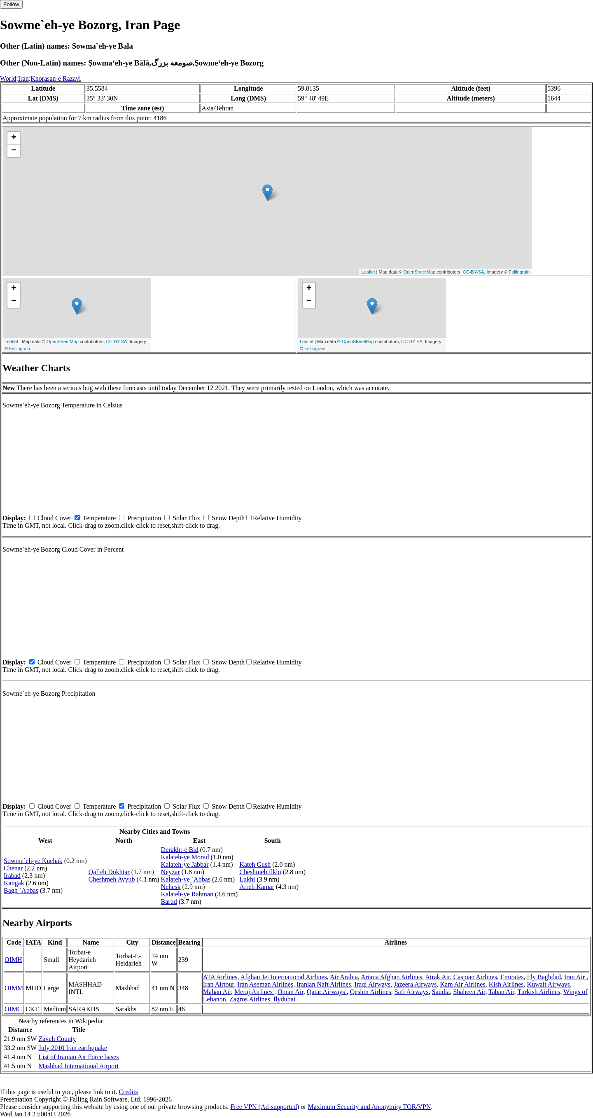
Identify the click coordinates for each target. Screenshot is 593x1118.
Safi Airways (412, 991)
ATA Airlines (220, 976)
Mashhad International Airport (78, 1065)
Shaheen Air (469, 991)
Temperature (99, 518)
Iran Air (575, 976)
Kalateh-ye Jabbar (185, 864)
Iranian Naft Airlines (323, 984)
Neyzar (170, 871)
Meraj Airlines (254, 991)
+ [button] (13, 138)
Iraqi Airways (373, 984)
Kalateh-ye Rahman (187, 894)
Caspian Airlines (475, 976)
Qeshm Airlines (370, 991)
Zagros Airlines (249, 999)
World (8, 78)
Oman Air (291, 991)
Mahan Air (217, 991)
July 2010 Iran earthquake (72, 1047)
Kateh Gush (255, 864)
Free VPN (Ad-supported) (264, 1106)
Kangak (14, 882)
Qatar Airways (327, 991)
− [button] (13, 151)
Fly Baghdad (544, 976)
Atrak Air (437, 976)
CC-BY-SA (473, 271)
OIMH (13, 959)
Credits (128, 1091)
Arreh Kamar (256, 886)
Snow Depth (228, 518)
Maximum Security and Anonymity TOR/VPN (369, 1106)
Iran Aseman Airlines (265, 984)
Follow (11, 4)
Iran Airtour (218, 984)
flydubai (284, 999)
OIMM (14, 988)
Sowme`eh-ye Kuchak (33, 860)
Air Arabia (344, 976)
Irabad (12, 875)
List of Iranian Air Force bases (78, 1056)
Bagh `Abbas (21, 890)
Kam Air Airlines (462, 984)
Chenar (13, 868)
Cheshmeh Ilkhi (260, 871)
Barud (169, 901)
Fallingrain (519, 271)
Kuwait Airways (548, 984)
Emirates (512, 976)
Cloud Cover (54, 518)
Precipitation (144, 518)
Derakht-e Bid (179, 849)
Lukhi (247, 879)
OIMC (13, 1009)
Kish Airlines (506, 984)
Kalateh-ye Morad (185, 857)
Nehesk (171, 886)
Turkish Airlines (539, 991)
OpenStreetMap (420, 271)
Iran (23, 78)
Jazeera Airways (415, 984)
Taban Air (501, 991)
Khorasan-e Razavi (55, 78)
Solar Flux (186, 518)
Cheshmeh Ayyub (112, 879)
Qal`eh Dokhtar (109, 871)
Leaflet (368, 271)
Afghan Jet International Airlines (283, 976)
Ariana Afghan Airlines (391, 976)
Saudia (441, 991)
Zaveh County (57, 1038)
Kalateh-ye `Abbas (185, 879)
